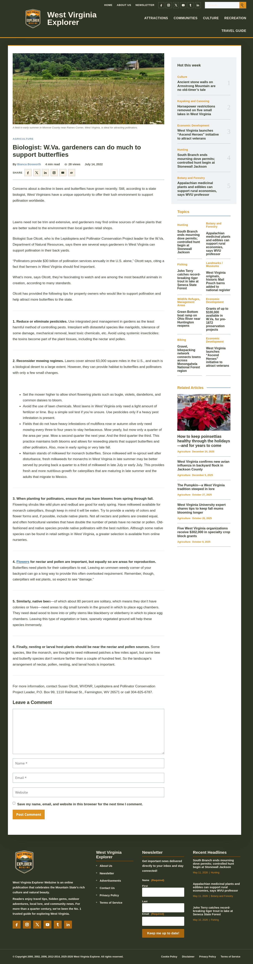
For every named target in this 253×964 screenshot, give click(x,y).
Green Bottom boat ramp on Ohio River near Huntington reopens (188, 318)
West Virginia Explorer (72, 18)
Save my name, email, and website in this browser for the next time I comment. (80, 804)
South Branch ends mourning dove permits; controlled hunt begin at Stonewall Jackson (196, 160)
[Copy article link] (71, 172)
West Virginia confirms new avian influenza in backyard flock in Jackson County (203, 465)
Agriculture (23, 138)
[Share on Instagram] (54, 172)
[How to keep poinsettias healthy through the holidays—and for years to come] (203, 412)
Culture (211, 18)
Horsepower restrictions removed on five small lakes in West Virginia (196, 110)
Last (144, 901)
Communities (185, 18)
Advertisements (110, 880)
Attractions (156, 18)
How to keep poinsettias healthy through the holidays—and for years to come (203, 441)
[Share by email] (62, 172)
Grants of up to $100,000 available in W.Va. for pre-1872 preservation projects (217, 319)
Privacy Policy (109, 895)
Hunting (182, 149)
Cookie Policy (169, 956)
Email (153, 914)
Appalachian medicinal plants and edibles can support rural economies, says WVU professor (197, 189)
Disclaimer (188, 956)
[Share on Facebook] (28, 172)
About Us (124, 5)
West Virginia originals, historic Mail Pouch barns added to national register (218, 281)
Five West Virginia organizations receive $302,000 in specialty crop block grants (203, 532)
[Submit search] (242, 5)
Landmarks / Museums (214, 265)
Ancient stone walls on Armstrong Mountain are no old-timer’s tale (196, 86)
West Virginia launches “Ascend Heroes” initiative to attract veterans (198, 134)
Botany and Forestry (191, 178)
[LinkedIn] (198, 5)
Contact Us (107, 888)
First (145, 885)
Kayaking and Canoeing (193, 101)
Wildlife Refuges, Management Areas (188, 302)
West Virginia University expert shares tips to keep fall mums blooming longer (201, 508)
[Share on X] (36, 172)
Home (108, 5)
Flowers (22, 562)
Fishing (182, 264)
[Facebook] (161, 5)
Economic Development (193, 125)
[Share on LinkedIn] (45, 172)
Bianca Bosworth (29, 164)
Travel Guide (234, 30)
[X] (176, 5)
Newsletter (144, 5)
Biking (181, 339)
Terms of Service (111, 902)
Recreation (235, 18)
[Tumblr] (191, 5)
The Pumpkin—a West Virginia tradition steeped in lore (201, 487)
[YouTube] (183, 5)
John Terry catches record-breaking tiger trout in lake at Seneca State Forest (188, 279)
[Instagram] (169, 5)
